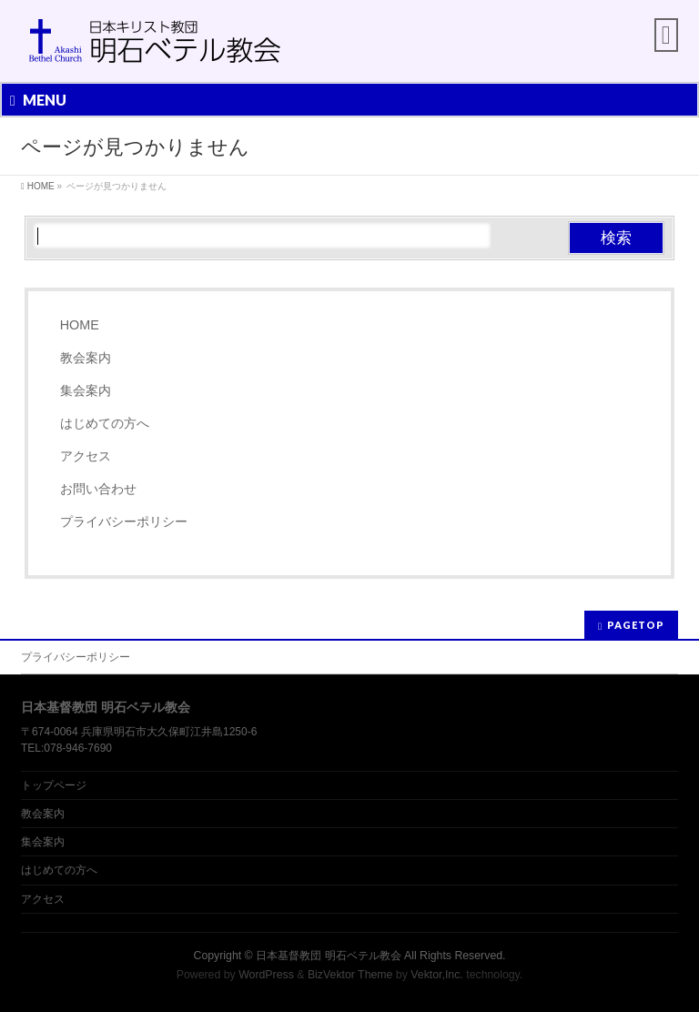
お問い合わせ (98, 488)
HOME (79, 325)
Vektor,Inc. (436, 974)
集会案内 (85, 390)
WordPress (266, 974)
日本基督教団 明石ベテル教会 (328, 955)
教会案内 (85, 357)
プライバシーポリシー (123, 521)
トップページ (53, 785)
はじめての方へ (104, 423)
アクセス (85, 456)
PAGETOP (635, 625)
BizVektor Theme (350, 974)
